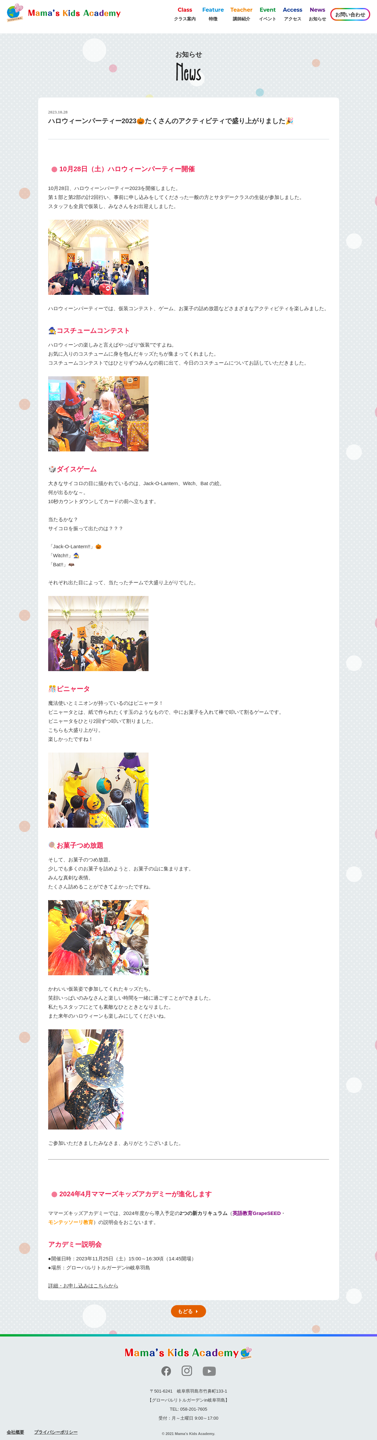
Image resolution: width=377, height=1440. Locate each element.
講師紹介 (241, 13)
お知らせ (317, 13)
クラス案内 (185, 13)
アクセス (292, 13)
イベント (267, 13)
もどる (185, 1311)
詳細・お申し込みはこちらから (83, 1285)
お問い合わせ (350, 14)
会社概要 (15, 1432)
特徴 (213, 13)
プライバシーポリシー (56, 1432)
